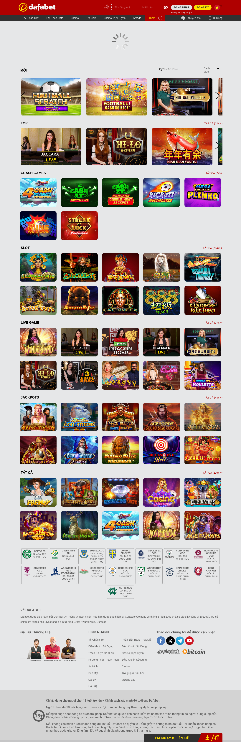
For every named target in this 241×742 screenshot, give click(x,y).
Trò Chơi (91, 17)
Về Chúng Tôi (96, 639)
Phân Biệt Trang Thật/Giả (136, 639)
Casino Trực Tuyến (115, 17)
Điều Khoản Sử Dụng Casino (134, 663)
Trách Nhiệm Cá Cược (101, 653)
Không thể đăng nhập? (181, 12)
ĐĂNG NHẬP (181, 7)
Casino (75, 17)
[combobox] (178, 69)
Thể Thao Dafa (54, 17)
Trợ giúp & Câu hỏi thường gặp (133, 676)
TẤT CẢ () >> (213, 123)
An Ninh (93, 666)
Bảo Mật (93, 673)
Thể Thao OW (30, 17)
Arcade (137, 17)
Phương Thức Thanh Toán (103, 659)
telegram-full (180, 640)
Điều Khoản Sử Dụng (100, 646)
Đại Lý (92, 679)
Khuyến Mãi (194, 17)
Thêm (152, 17)
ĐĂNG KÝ (203, 7)
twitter (170, 640)
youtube (189, 640)
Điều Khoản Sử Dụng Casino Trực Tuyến (134, 650)
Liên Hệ (92, 686)
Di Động (217, 17)
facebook (161, 640)
